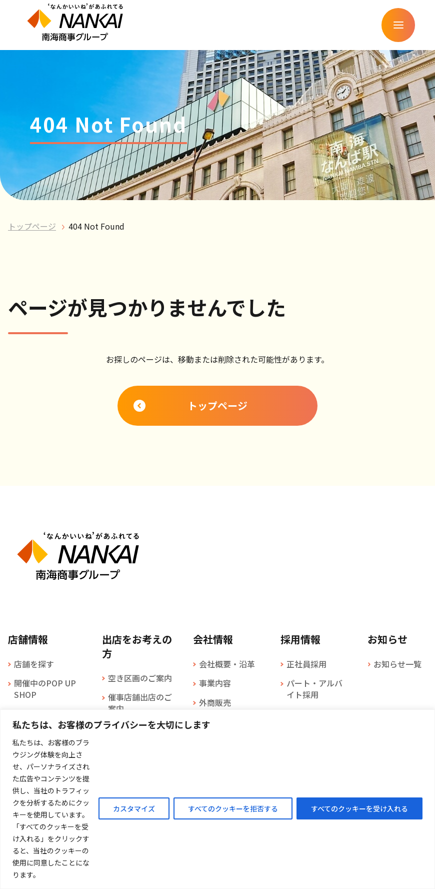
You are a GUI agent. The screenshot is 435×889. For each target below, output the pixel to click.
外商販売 (215, 702)
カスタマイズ (134, 808)
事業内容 (215, 682)
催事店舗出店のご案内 (140, 702)
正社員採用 (306, 663)
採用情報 (300, 639)
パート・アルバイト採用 (314, 688)
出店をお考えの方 (137, 646)
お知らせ (388, 639)
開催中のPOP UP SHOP (45, 688)
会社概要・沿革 (227, 663)
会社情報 (213, 639)
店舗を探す (34, 663)
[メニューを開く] (398, 25)
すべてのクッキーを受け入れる (359, 808)
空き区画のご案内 (140, 677)
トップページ (32, 226)
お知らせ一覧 (398, 663)
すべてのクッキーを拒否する (233, 808)
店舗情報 (28, 639)
